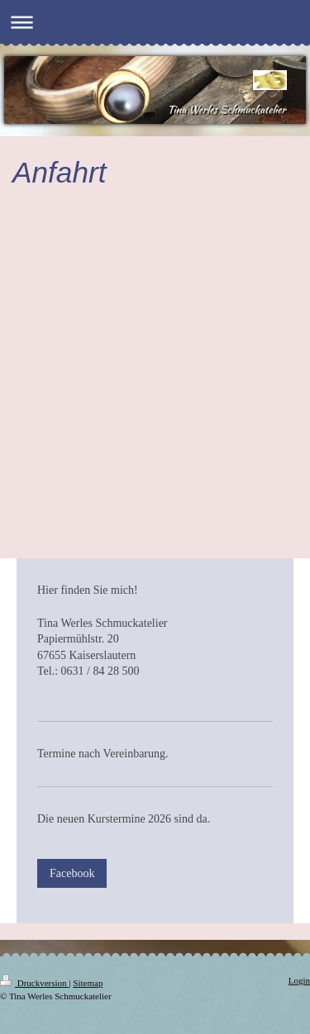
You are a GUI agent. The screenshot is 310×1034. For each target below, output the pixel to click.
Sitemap (88, 983)
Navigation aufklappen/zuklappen (155, 22)
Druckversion (34, 983)
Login (299, 980)
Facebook (72, 873)
